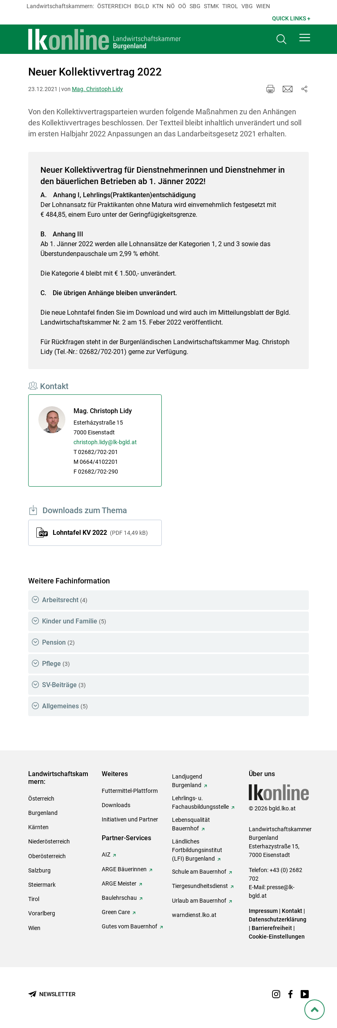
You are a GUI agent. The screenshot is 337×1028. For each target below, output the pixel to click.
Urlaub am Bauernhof (199, 900)
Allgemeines (65, 706)
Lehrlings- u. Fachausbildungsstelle (200, 802)
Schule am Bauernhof (199, 871)
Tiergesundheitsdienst (200, 886)
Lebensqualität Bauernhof (191, 824)
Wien (263, 6)
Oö (182, 6)
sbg (195, 6)
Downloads (116, 805)
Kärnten (38, 827)
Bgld (141, 6)
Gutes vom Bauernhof (129, 926)
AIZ (106, 854)
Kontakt (292, 911)
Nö (171, 6)
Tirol (230, 6)
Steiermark (42, 884)
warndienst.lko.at (194, 915)
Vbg (247, 6)
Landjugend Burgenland (187, 780)
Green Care (116, 912)
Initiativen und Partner (130, 819)
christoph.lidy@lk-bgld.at (105, 442)
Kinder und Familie (74, 621)
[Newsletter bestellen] (52, 994)
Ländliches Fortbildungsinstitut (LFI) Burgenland (197, 850)
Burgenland (43, 813)
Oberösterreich (47, 856)
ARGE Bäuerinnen (124, 869)
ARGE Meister (119, 883)
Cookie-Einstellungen (277, 936)
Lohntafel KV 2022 (100, 532)
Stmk (211, 6)
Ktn (157, 6)
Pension (58, 642)
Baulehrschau (119, 897)
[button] (304, 37)
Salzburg (39, 870)
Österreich (114, 6)
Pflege (56, 664)
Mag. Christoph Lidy (97, 89)
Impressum (263, 911)
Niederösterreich (49, 841)
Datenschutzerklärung (277, 919)
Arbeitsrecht (64, 600)
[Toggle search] (281, 39)
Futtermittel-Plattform (130, 791)
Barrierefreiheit (272, 928)
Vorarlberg (41, 913)
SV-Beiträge (64, 685)
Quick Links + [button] (291, 18)
